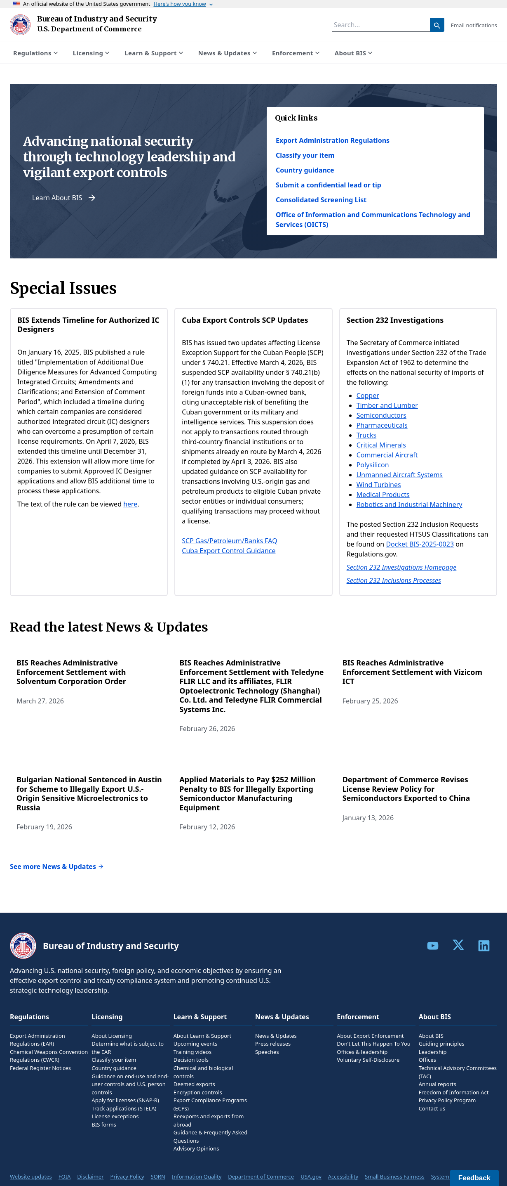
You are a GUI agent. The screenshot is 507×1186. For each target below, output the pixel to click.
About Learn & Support (202, 1035)
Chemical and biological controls (203, 1072)
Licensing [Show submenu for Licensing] (92, 52)
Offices (427, 1059)
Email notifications (474, 25)
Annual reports (437, 1084)
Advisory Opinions (196, 1148)
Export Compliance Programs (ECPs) (210, 1104)
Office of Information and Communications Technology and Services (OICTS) (373, 219)
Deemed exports (194, 1084)
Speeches (267, 1052)
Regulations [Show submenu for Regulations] (36, 52)
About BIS (431, 1035)
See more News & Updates (57, 866)
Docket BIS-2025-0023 (420, 544)
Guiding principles (442, 1043)
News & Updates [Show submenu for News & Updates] (228, 52)
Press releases (273, 1043)
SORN (158, 1176)
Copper (368, 395)
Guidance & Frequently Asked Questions (210, 1136)
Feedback (474, 1178)
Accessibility (343, 1176)
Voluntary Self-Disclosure (368, 1059)
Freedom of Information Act (454, 1092)
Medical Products (383, 494)
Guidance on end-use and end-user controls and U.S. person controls (130, 1084)
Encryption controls (198, 1092)
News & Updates (276, 1035)
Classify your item (305, 155)
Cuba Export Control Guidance (228, 550)
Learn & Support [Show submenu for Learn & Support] (154, 52)
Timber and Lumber (387, 405)
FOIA (65, 1176)
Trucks (366, 435)
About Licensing (112, 1035)
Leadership (433, 1052)
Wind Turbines (379, 484)
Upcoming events (195, 1043)
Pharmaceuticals (382, 425)
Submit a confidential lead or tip (328, 184)
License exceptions (115, 1116)
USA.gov (311, 1176)
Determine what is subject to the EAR (128, 1048)
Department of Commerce (261, 1176)
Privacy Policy (127, 1176)
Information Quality (196, 1176)
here (130, 504)
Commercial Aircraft (387, 454)
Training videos (193, 1052)
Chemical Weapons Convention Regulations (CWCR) (49, 1056)
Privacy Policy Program (447, 1100)
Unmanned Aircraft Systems (400, 474)
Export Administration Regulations (333, 140)
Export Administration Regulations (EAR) (37, 1040)
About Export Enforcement (370, 1035)
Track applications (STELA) (124, 1108)
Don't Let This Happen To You (374, 1043)
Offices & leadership (362, 1052)
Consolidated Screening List (321, 199)
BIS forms (104, 1124)
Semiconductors (381, 415)
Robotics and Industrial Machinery (409, 504)
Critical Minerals (381, 445)
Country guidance (305, 170)
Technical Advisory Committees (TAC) (458, 1072)
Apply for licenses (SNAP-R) (125, 1100)
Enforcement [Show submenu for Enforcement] (297, 52)
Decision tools (191, 1059)
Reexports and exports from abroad (209, 1120)
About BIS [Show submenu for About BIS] (354, 52)
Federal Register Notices (40, 1068)
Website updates (31, 1176)
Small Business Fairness (395, 1176)
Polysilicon (373, 464)
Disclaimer (90, 1176)
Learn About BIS (64, 198)
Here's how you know (184, 3)
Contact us (432, 1108)
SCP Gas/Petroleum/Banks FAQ (229, 540)
